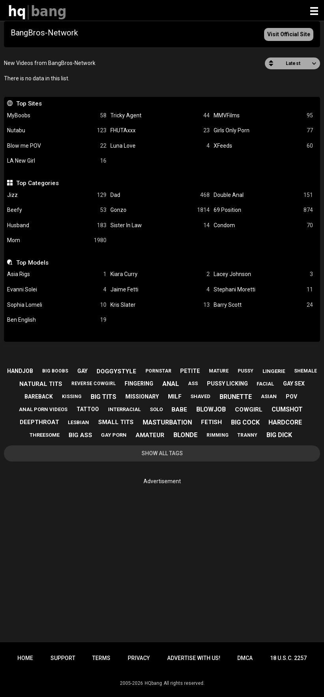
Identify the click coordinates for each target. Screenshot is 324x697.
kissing (72, 396)
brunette (236, 396)
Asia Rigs (56, 274)
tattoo (87, 409)
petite (190, 371)
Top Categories (37, 183)
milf (175, 396)
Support (62, 658)
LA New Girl (56, 161)
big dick (279, 435)
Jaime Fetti (160, 289)
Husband (56, 225)
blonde (185, 435)
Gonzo (160, 210)
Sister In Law (160, 225)
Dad (160, 195)
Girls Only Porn (263, 130)
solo (156, 409)
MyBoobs (56, 115)
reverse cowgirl (93, 383)
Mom (56, 240)
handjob (20, 371)
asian (269, 396)
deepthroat (39, 422)
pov (291, 396)
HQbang (153, 683)
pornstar (158, 371)
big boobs (55, 371)
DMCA (245, 658)
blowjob (211, 409)
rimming (218, 435)
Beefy (56, 210)
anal (170, 383)
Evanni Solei (56, 289)
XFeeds (263, 146)
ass (193, 383)
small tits (116, 422)
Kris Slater (160, 305)
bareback (38, 396)
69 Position (263, 210)
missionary (142, 396)
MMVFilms (263, 115)
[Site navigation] (314, 11)
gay (82, 371)
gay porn (114, 435)
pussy (245, 371)
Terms (101, 658)
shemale (305, 371)
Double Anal (263, 195)
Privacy (139, 658)
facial (265, 384)
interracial (124, 409)
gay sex (294, 383)
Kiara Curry (160, 274)
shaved (200, 396)
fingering (139, 383)
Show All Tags (162, 453)
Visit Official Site (288, 34)
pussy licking (227, 383)
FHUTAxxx (160, 130)
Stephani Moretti (263, 289)
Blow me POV (56, 146)
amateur (150, 435)
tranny (247, 435)
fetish (211, 422)
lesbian (78, 422)
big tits (103, 396)
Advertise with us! (193, 658)
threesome (45, 435)
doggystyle (116, 371)
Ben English (56, 320)
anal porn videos (43, 409)
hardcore (285, 422)
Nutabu (56, 130)
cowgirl (249, 409)
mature (219, 371)
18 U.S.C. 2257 (288, 658)
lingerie (274, 371)
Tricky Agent (160, 115)
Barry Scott (263, 305)
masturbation (167, 422)
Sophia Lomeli (56, 305)
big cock (245, 422)
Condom (263, 225)
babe (179, 409)
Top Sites (29, 103)
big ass (80, 435)
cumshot (287, 409)
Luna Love (160, 146)
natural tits (40, 383)
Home (25, 658)
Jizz (56, 195)
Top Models (32, 262)
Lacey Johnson (263, 274)
